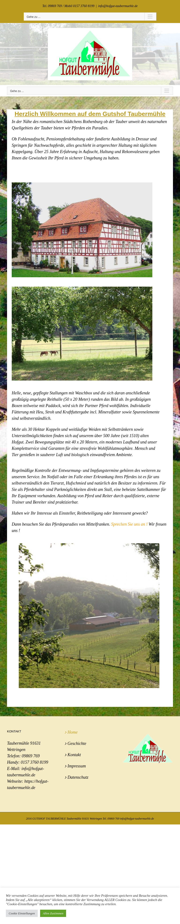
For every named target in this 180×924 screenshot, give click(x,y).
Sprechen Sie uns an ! (129, 524)
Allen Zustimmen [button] (53, 913)
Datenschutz (78, 777)
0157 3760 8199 (34, 762)
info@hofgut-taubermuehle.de (118, 6)
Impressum (77, 766)
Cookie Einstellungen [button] (22, 913)
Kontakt (74, 754)
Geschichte (77, 743)
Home (73, 732)
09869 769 (31, 756)
